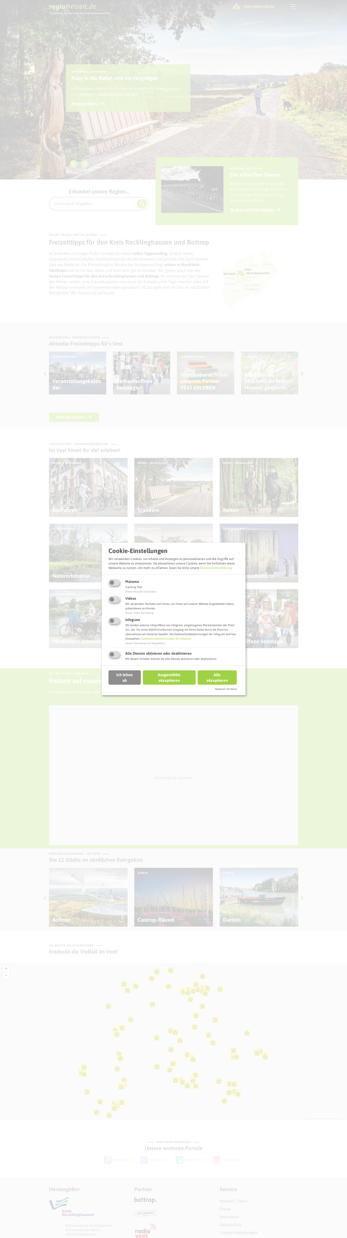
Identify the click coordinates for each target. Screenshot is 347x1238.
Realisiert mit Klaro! (226, 689)
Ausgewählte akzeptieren (169, 677)
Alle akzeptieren (217, 677)
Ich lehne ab (124, 677)
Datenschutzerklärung (216, 567)
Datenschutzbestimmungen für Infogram (166, 638)
